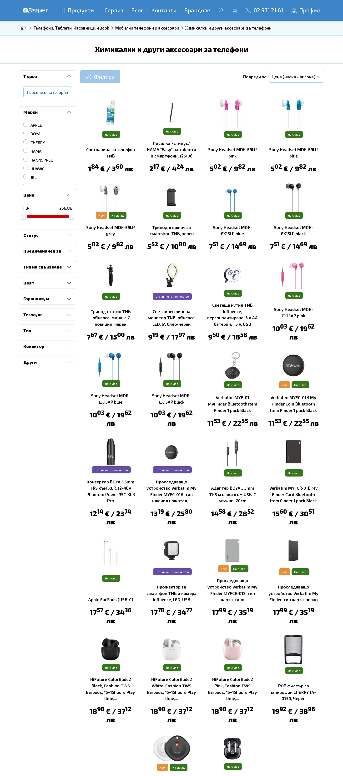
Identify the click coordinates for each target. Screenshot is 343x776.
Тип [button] (47, 330)
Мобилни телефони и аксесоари (147, 27)
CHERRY (37, 142)
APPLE (36, 125)
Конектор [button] (47, 346)
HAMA (35, 151)
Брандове (197, 10)
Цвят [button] (47, 283)
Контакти (164, 10)
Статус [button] (47, 235)
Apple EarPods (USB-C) (110, 599)
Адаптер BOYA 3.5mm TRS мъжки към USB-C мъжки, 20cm (232, 494)
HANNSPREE (41, 159)
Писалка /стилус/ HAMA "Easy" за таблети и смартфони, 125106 (171, 149)
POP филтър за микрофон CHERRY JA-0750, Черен (293, 691)
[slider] (24, 217)
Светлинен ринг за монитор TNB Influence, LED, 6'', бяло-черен (172, 317)
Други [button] (47, 362)
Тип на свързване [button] (47, 267)
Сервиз (114, 10)
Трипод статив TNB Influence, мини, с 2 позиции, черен (111, 317)
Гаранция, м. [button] (47, 299)
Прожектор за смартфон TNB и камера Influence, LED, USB (171, 593)
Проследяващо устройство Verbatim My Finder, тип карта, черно (293, 593)
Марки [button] (47, 112)
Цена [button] (47, 195)
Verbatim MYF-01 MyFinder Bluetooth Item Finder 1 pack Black (232, 404)
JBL (33, 177)
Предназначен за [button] (47, 251)
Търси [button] (47, 76)
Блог (137, 10)
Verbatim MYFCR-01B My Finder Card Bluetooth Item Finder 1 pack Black (293, 494)
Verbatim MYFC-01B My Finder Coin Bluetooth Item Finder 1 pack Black (293, 404)
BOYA (35, 133)
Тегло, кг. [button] (47, 314)
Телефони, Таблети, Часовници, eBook (71, 27)
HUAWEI (37, 168)
